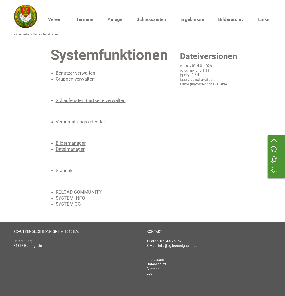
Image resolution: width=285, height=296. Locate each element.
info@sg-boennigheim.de (177, 246)
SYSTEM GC (68, 204)
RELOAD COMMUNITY (79, 192)
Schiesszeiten (151, 19)
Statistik (64, 170)
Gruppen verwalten (75, 79)
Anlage (115, 19)
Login (151, 273)
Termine (84, 19)
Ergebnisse (192, 19)
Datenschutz (156, 264)
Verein (55, 19)
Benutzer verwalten (75, 73)
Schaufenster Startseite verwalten (91, 100)
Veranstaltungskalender (80, 122)
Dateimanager (70, 149)
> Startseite (21, 34)
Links (263, 19)
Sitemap (153, 269)
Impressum (155, 259)
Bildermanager (71, 143)
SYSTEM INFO (70, 198)
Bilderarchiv (231, 19)
